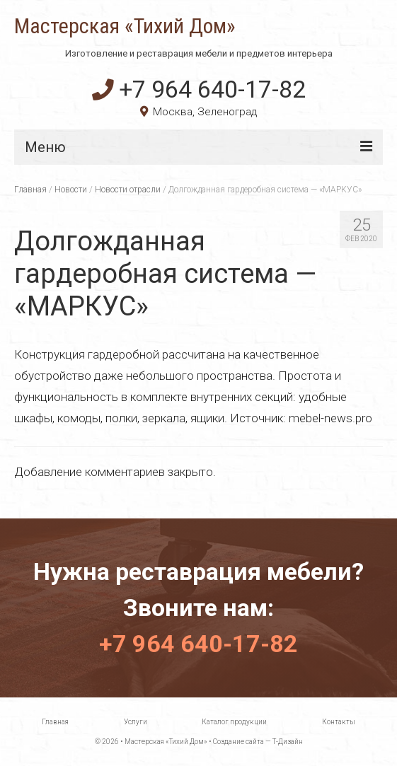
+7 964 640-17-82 (199, 89)
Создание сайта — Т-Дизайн (258, 741)
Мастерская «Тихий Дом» (125, 26)
